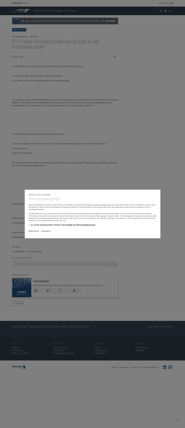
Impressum (45, 231)
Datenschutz (34, 231)
